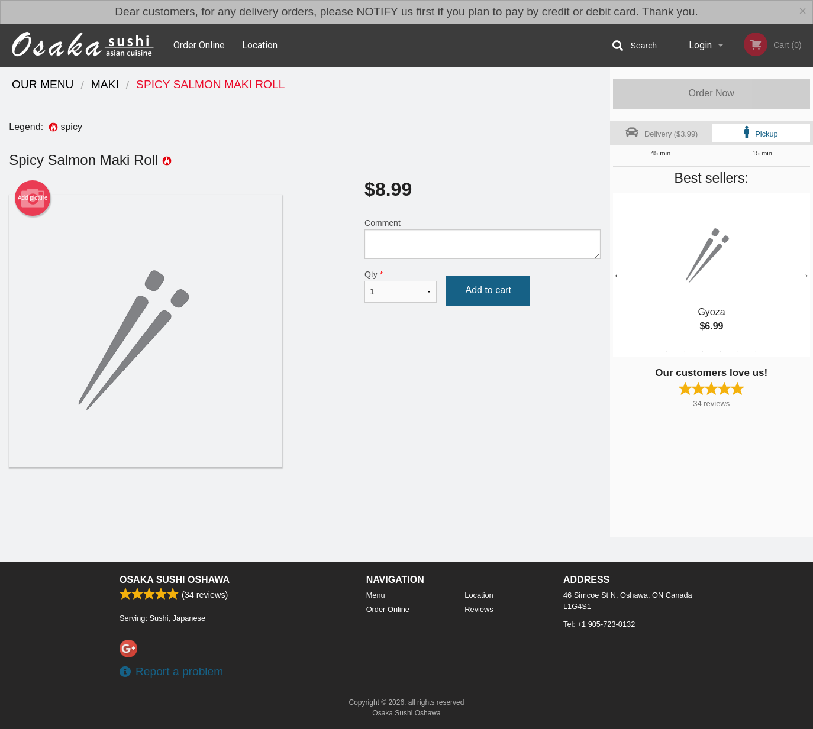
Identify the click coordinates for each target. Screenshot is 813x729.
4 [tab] (720, 351)
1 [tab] (667, 351)
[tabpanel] (712, 275)
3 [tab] (702, 351)
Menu (375, 595)
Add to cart (488, 290)
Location (260, 45)
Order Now (711, 93)
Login (700, 45)
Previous (619, 275)
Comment (482, 238)
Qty (400, 286)
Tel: (599, 624)
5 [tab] (738, 351)
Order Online (199, 45)
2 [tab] (685, 351)
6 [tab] (756, 351)
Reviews (478, 609)
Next (804, 275)
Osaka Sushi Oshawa (175, 580)
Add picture (33, 198)
